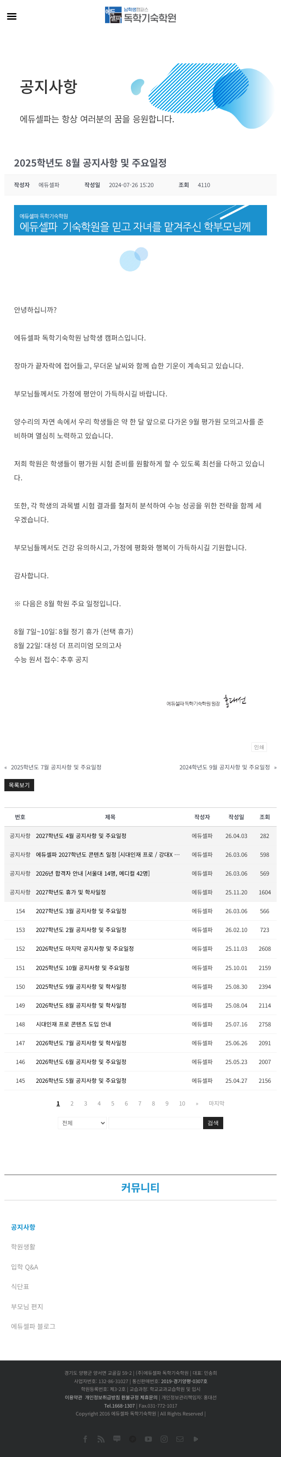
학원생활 (23, 1246)
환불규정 (130, 1397)
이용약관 (73, 1397)
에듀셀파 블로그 (33, 1326)
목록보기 (19, 785)
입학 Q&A (24, 1266)
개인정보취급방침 (102, 1397)
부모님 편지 (27, 1306)
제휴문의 (149, 1397)
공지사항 (23, 1226)
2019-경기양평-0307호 (184, 1380)
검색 (213, 1123)
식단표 (20, 1286)
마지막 (217, 1103)
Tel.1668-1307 (119, 1405)
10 (182, 1103)
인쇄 (259, 747)
